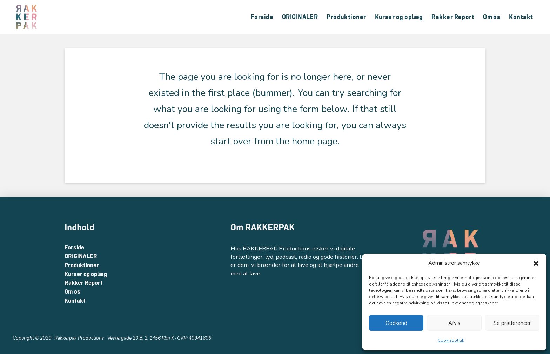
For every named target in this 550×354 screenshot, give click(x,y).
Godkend (396, 323)
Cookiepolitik (451, 340)
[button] (535, 263)
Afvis (454, 323)
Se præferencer (512, 323)
